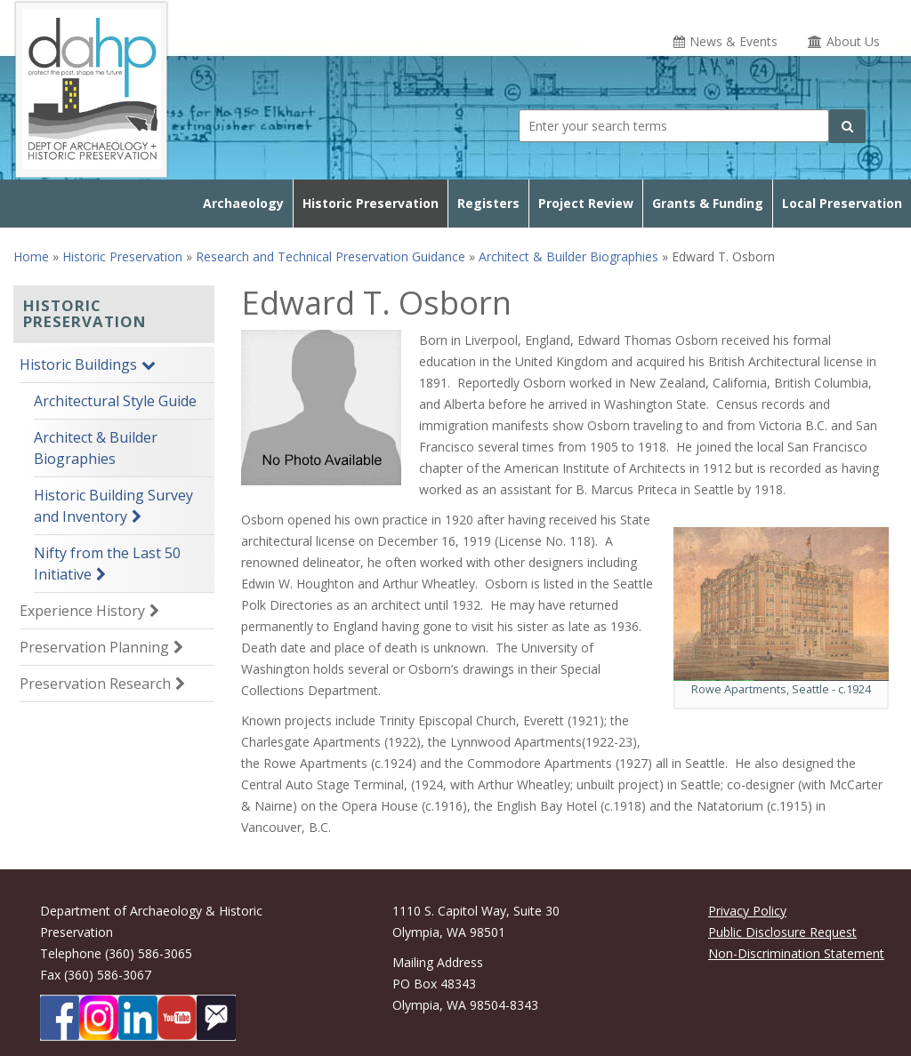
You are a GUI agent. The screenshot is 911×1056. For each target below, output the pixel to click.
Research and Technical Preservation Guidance (330, 256)
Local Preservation (842, 203)
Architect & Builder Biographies (568, 256)
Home (31, 256)
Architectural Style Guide (115, 401)
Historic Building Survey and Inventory (113, 505)
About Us (853, 41)
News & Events (733, 41)
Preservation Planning (94, 647)
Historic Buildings (78, 364)
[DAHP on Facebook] (59, 1018)
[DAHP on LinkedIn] (137, 1018)
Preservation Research (95, 683)
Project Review (585, 203)
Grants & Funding (707, 203)
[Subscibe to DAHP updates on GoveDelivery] (216, 1018)
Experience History (82, 610)
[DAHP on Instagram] (98, 1018)
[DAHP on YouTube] (177, 1018)
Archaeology (243, 203)
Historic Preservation (370, 203)
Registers (488, 203)
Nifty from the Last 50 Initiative (107, 563)
